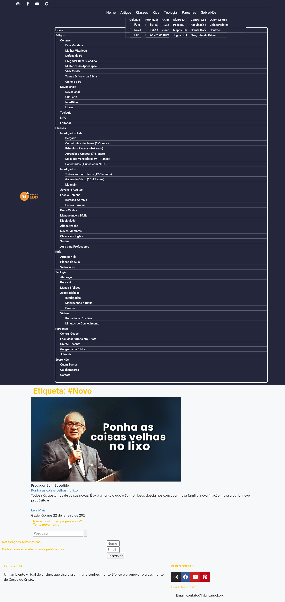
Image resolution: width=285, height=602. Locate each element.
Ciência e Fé (73, 82)
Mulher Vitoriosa (76, 50)
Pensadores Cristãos (78, 318)
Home (111, 12)
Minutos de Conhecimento (82, 323)
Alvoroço (179, 20)
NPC (63, 118)
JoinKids (66, 354)
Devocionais (68, 87)
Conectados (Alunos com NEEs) (86, 164)
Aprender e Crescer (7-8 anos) (85, 153)
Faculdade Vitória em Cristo (78, 339)
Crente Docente (70, 344)
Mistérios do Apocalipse (81, 66)
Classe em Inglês (71, 236)
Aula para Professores (74, 246)
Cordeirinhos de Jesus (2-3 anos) (87, 143)
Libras (69, 107)
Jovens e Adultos (71, 189)
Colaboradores (219, 25)
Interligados (68, 169)
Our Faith (71, 97)
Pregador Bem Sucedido (81, 61)
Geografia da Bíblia (72, 349)
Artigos (125, 12)
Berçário (155, 24)
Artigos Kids (68, 257)
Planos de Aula (70, 262)
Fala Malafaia (74, 45)
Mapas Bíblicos (70, 287)
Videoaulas (67, 267)
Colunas (134, 20)
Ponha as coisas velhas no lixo (54, 490)
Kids (156, 12)
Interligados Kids (156, 20)
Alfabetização (69, 226)
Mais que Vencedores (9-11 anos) (87, 159)
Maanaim (71, 184)
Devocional (72, 92)
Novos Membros (71, 231)
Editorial (65, 123)
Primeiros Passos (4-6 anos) (84, 148)
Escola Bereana (70, 195)
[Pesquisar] (85, 533)
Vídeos (64, 313)
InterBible (71, 102)
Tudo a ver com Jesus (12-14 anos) (88, 174)
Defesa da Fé (73, 56)
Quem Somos (218, 20)
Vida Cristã (72, 71)
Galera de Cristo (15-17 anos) (84, 179)
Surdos (64, 241)
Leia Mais (38, 510)
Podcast (178, 25)
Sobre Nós (208, 12)
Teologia (170, 12)
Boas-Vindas (68, 210)
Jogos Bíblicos (70, 293)
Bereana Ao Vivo (76, 200)
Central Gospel (200, 20)
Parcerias (189, 12)
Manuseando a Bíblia (73, 215)
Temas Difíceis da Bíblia (81, 76)
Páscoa (70, 308)
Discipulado (67, 220)
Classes (142, 12)
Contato (65, 375)
